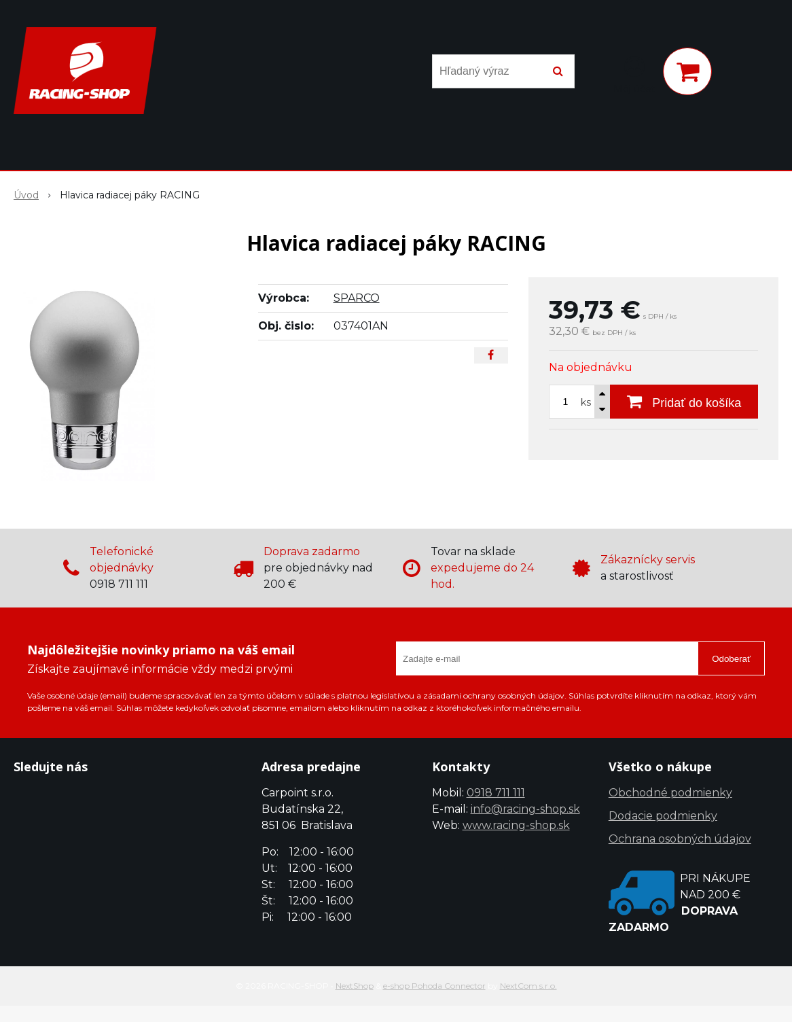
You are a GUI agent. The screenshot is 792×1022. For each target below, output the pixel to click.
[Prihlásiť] (634, 74)
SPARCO (357, 298)
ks (586, 402)
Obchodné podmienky (670, 792)
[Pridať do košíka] (684, 402)
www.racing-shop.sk (516, 825)
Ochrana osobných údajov (680, 838)
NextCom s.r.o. (528, 986)
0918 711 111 (496, 792)
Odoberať (731, 659)
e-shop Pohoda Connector (434, 986)
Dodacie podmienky (663, 815)
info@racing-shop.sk (525, 809)
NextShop (355, 986)
